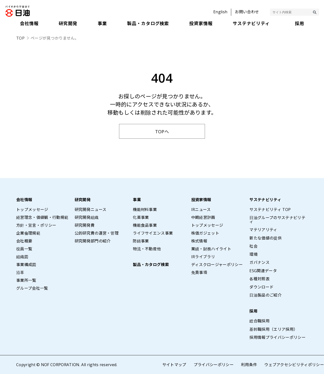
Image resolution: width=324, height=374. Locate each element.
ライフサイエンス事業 (153, 233)
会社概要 (24, 241)
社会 (253, 246)
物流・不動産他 (147, 249)
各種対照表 (259, 279)
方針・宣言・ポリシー (36, 225)
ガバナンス (259, 262)
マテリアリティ (263, 229)
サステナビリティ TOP (270, 209)
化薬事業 (141, 217)
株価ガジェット (205, 233)
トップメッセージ (32, 209)
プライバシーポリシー (214, 364)
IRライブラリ (203, 256)
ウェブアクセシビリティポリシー (294, 364)
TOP (20, 38)
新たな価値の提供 (265, 238)
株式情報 (199, 241)
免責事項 (199, 272)
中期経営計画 (203, 217)
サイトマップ (174, 364)
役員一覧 (24, 249)
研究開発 (83, 199)
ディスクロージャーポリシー (217, 264)
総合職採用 (259, 321)
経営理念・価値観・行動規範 (42, 217)
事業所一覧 (26, 280)
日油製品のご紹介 (265, 295)
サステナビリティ (265, 199)
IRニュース (201, 209)
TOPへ (162, 132)
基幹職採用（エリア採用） (273, 329)
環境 (253, 254)
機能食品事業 (145, 225)
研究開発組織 (87, 217)
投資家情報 (201, 199)
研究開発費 (85, 225)
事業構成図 (26, 264)
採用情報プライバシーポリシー (277, 337)
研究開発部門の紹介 (93, 241)
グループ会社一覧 (32, 288)
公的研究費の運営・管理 (97, 233)
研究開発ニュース (91, 209)
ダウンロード (261, 287)
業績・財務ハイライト (211, 249)
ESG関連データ (263, 270)
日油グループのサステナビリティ (277, 219)
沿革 (20, 272)
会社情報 (24, 199)
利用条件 (249, 364)
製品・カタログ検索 (151, 264)
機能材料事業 (145, 209)
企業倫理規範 (28, 233)
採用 (253, 311)
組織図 (22, 256)
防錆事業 (141, 241)
